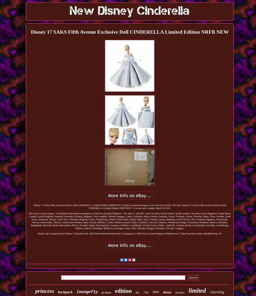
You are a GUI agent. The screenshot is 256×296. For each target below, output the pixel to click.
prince (106, 292)
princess (44, 291)
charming (217, 292)
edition (123, 291)
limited (197, 290)
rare (156, 291)
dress (167, 292)
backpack (65, 292)
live (137, 292)
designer (180, 292)
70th (146, 292)
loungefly (87, 292)
